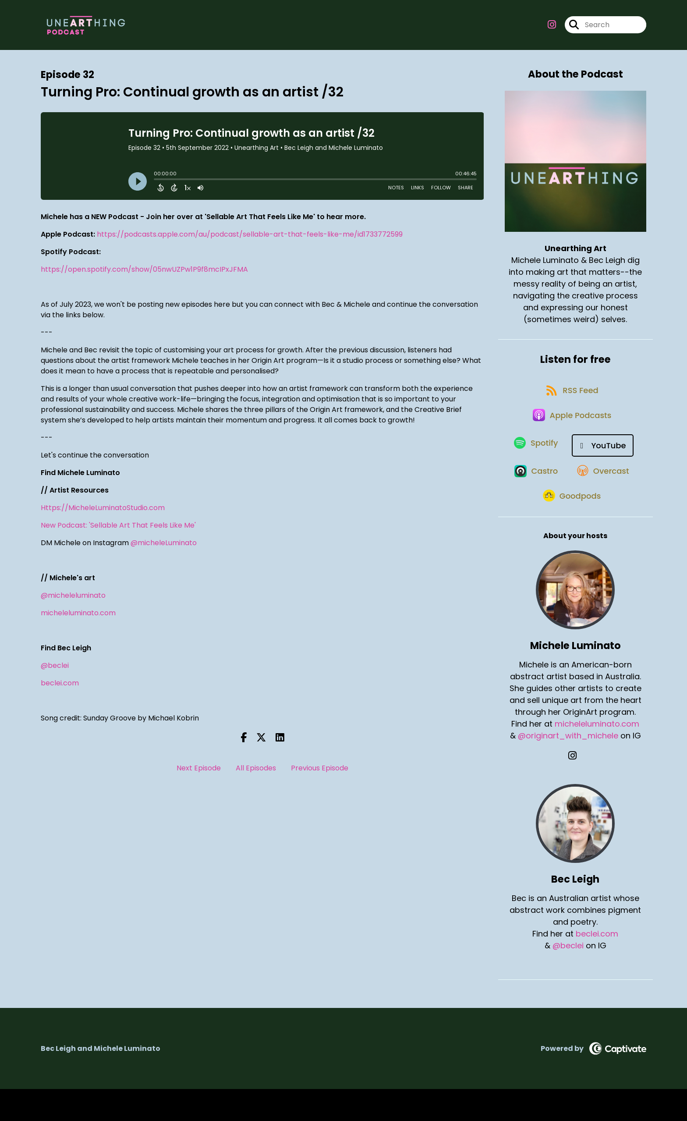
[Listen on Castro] (533, 495)
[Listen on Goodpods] (570, 526)
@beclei (55, 670)
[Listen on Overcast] (604, 495)
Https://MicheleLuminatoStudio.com (103, 512)
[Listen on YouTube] (605, 464)
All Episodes (256, 773)
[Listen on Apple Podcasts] (571, 432)
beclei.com (60, 688)
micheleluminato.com (78, 618)
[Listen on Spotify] (534, 464)
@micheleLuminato (164, 548)
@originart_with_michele (568, 767)
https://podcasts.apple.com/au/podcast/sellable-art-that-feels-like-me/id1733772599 (250, 239)
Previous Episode (319, 773)
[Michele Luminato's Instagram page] (575, 788)
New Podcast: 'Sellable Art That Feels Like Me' (118, 530)
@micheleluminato (73, 600)
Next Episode (199, 773)
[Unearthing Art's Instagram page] (552, 27)
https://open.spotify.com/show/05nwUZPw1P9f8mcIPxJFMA (144, 274)
